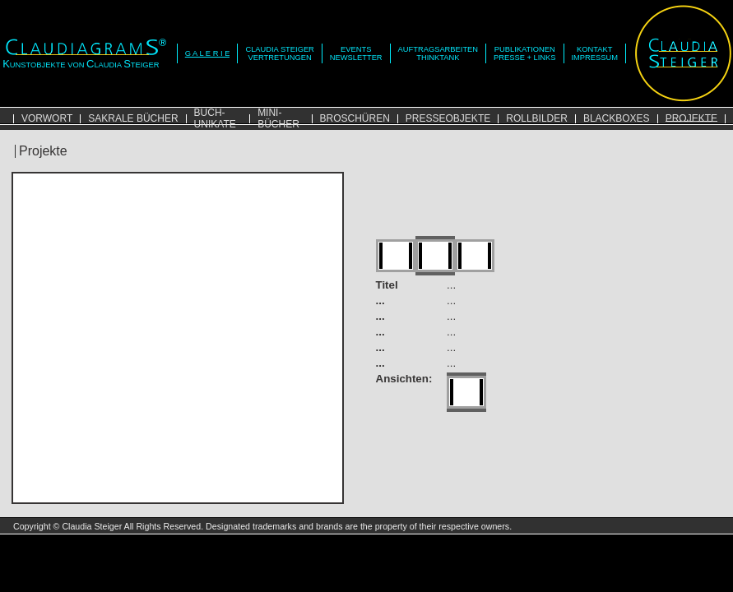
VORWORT (46, 118)
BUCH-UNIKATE (215, 118)
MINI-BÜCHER (278, 118)
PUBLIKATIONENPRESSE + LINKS (524, 53)
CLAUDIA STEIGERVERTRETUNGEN (279, 53)
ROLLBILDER (537, 118)
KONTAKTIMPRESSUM (595, 53)
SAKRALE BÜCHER (133, 118)
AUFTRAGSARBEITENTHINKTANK (438, 53)
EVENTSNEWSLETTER (356, 53)
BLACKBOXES (616, 118)
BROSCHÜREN (355, 118)
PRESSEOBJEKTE (448, 118)
